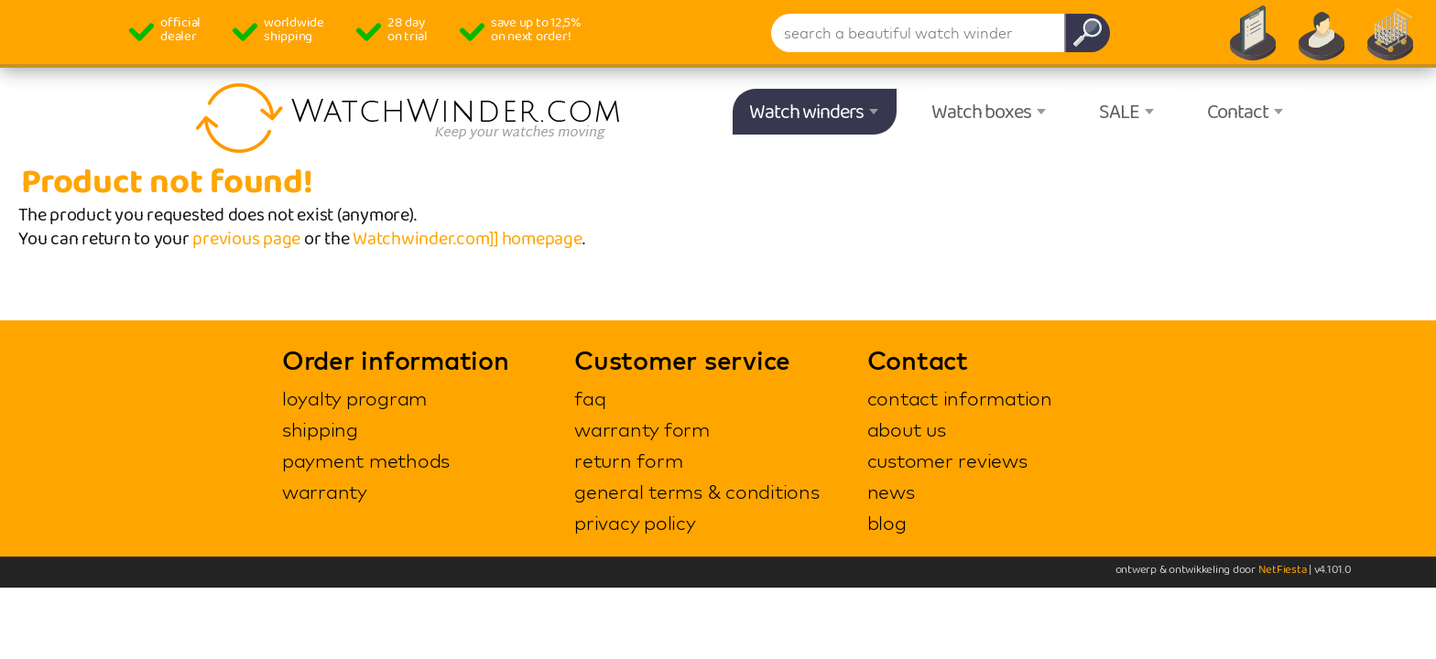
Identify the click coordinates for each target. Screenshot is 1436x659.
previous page (246, 239)
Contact (1237, 112)
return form (628, 460)
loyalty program (354, 398)
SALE (1119, 112)
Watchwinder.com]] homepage (467, 239)
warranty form (642, 429)
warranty (324, 491)
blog (887, 523)
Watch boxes (981, 112)
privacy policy (635, 523)
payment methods (366, 460)
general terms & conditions (697, 491)
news (891, 491)
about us (906, 429)
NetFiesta (1282, 569)
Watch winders (806, 112)
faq (589, 398)
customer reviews (947, 460)
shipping (320, 429)
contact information (959, 398)
